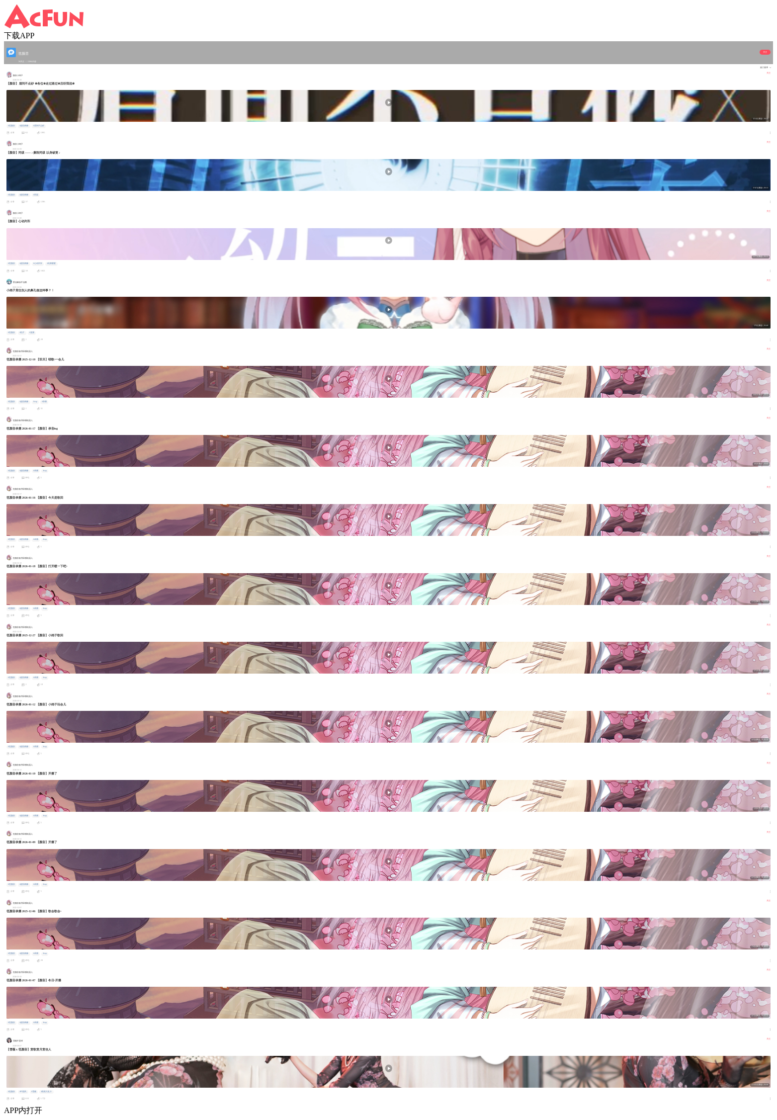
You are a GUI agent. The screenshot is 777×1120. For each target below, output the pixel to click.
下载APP (19, 35)
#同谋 (35, 195)
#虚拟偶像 (23, 126)
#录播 (44, 402)
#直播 (31, 333)
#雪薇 (33, 1092)
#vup (35, 402)
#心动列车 (37, 263)
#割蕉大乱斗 (46, 1092)
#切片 (21, 333)
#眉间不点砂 (38, 126)
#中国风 (22, 1092)
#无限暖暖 (51, 263)
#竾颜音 (11, 126)
